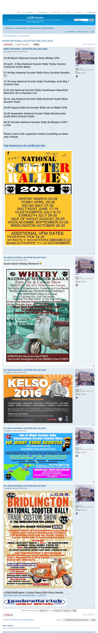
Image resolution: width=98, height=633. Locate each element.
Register (85, 31)
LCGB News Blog (42, 12)
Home (18, 12)
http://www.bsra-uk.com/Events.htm (24, 145)
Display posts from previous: (34, 610)
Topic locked (8, 44)
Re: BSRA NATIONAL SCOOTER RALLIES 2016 (25, 257)
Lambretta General (21, 28)
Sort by (55, 610)
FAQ (78, 31)
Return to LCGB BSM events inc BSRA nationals (19, 619)
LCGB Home (71, 31)
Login (92, 31)
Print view (88, 28)
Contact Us (79, 12)
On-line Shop (29, 12)
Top (93, 253)
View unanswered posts (10, 36)
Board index (10, 28)
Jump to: (59, 620)
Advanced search (89, 21)
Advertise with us (91, 12)
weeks (9, 51)
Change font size (92, 28)
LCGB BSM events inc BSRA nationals (41, 28)
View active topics (23, 36)
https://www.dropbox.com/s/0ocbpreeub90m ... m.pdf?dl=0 (25, 595)
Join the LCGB (56, 12)
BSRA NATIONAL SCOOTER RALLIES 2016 (28, 40)
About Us (67, 12)
